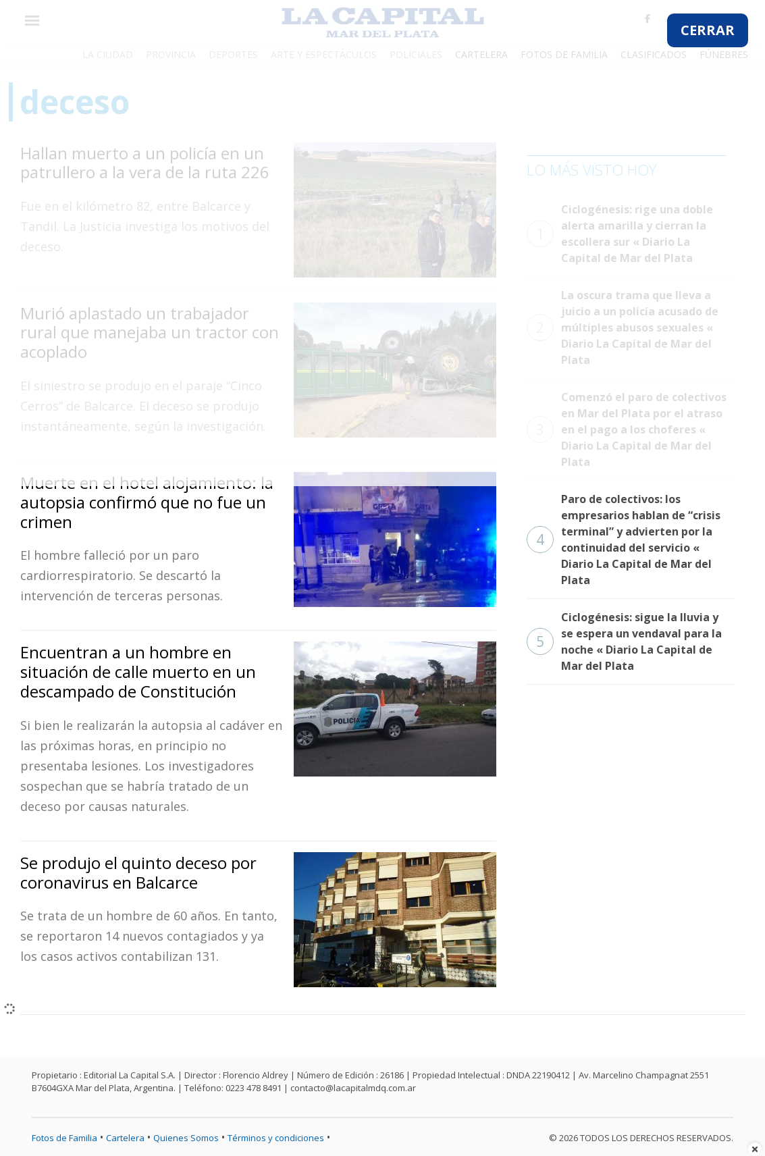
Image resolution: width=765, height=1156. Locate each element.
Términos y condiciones (276, 1138)
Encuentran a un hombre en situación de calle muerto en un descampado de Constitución (138, 671)
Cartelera (125, 1138)
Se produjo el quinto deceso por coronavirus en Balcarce (138, 872)
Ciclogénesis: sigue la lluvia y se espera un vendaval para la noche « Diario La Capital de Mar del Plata (624, 641)
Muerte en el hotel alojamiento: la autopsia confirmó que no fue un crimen (146, 502)
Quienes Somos (186, 1138)
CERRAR (708, 30)
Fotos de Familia (64, 1138)
